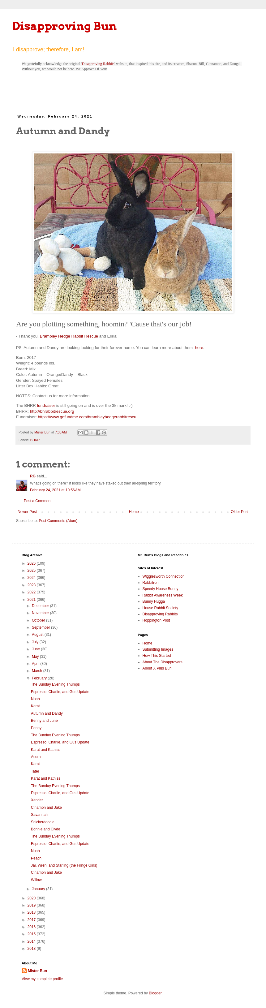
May (36, 656)
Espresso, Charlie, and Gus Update (60, 692)
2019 (32, 905)
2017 (32, 920)
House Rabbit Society (160, 608)
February (40, 678)
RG (33, 476)
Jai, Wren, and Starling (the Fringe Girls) (64, 865)
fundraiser (46, 405)
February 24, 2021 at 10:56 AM (55, 490)
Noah (35, 699)
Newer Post (27, 512)
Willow (36, 880)
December (41, 606)
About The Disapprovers (162, 662)
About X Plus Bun (157, 668)
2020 (32, 898)
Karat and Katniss (45, 749)
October (39, 620)
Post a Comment (37, 501)
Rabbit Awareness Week (163, 595)
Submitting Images (158, 649)
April (36, 663)
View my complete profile (42, 979)
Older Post (239, 512)
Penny (36, 728)
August (38, 634)
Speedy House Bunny (160, 589)
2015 (32, 934)
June (36, 649)
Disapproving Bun (64, 26)
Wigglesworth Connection (164, 576)
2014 (32, 941)
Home (134, 512)
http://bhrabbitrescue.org (52, 411)
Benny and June (44, 720)
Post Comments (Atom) (58, 521)
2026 (32, 563)
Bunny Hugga (154, 601)
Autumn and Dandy (47, 713)
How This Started (157, 655)
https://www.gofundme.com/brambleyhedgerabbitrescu (87, 417)
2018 (32, 912)
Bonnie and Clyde (45, 829)
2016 (32, 927)
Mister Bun (37, 971)
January (39, 889)
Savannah (39, 814)
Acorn (36, 757)
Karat (35, 706)
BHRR (35, 440)
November (41, 613)
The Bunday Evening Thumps (55, 684)
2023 (32, 585)
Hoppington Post (156, 620)
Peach (36, 858)
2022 (32, 592)
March (37, 671)
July (36, 642)
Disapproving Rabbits (98, 64)
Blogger (155, 993)
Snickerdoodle (42, 822)
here (199, 347)
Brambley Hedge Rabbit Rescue (69, 336)
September (41, 627)
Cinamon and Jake (46, 807)
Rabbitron (151, 582)
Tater (35, 771)
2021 (32, 599)
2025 (32, 570)
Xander (37, 800)
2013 (32, 948)
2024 (32, 577)
